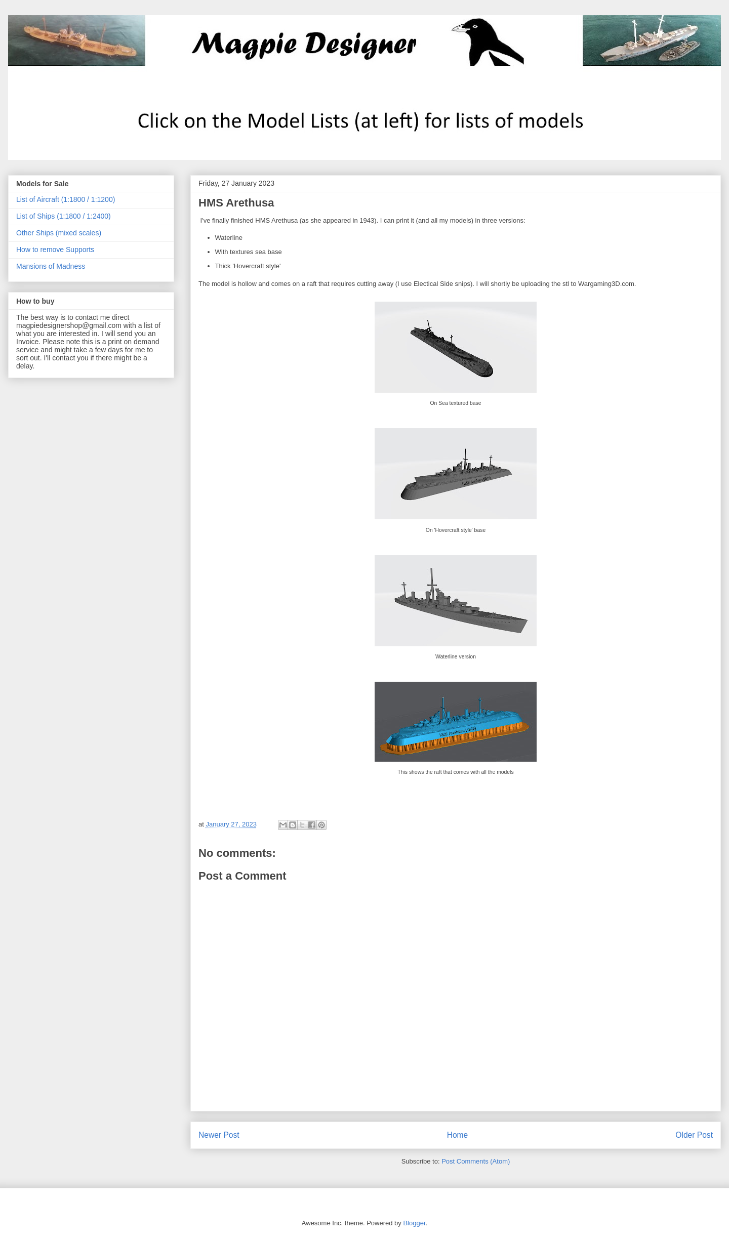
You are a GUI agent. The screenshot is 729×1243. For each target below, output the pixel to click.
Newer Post (218, 1135)
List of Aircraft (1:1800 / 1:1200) (65, 199)
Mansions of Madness (50, 266)
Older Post (694, 1135)
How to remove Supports (55, 249)
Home (457, 1135)
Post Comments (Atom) (475, 1161)
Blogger (414, 1223)
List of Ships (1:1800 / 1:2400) (63, 216)
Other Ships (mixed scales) (58, 233)
